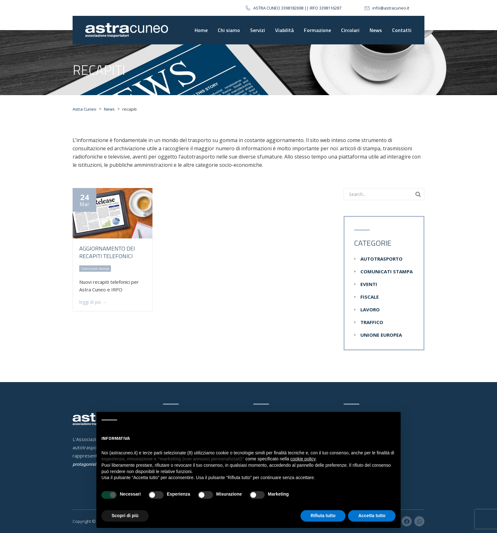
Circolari (350, 30)
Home (201, 30)
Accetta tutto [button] (371, 515)
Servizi (257, 30)
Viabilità (284, 30)
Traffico (371, 322)
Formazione (317, 30)
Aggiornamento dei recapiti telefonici (107, 252)
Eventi (368, 284)
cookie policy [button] (302, 458)
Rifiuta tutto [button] (323, 515)
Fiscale (369, 297)
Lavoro (370, 309)
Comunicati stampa (386, 271)
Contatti (401, 30)
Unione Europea (381, 335)
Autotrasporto (381, 259)
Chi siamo (229, 30)
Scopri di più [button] (125, 515)
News (376, 30)
